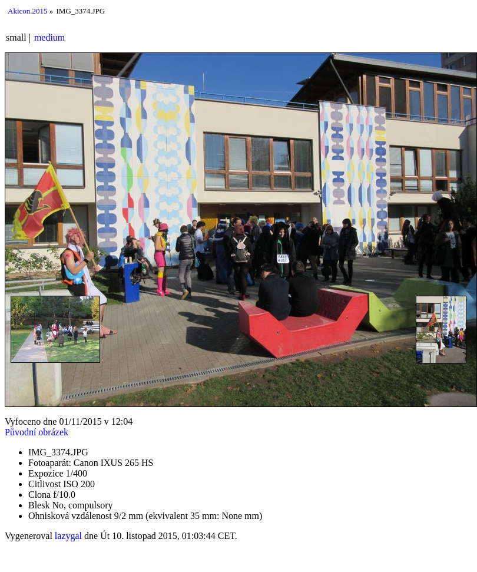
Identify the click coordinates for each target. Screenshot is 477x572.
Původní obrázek (36, 432)
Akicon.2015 (28, 10)
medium (49, 37)
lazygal (68, 536)
